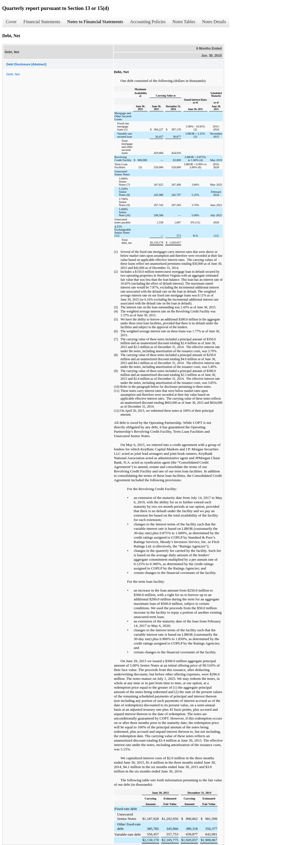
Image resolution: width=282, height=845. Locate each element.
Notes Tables (183, 21)
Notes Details (214, 21)
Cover (11, 21)
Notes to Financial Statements (95, 21)
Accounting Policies (148, 21)
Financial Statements (41, 21)
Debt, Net (13, 74)
